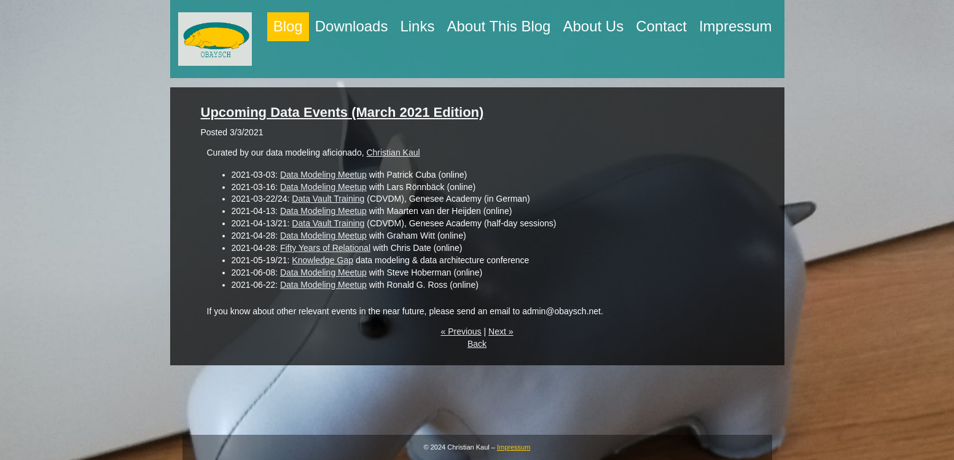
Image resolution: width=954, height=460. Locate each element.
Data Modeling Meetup (323, 175)
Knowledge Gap (322, 260)
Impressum (513, 447)
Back (477, 344)
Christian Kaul (393, 152)
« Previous (460, 331)
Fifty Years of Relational (325, 248)
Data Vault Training (328, 199)
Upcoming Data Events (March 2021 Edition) (342, 112)
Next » (500, 331)
